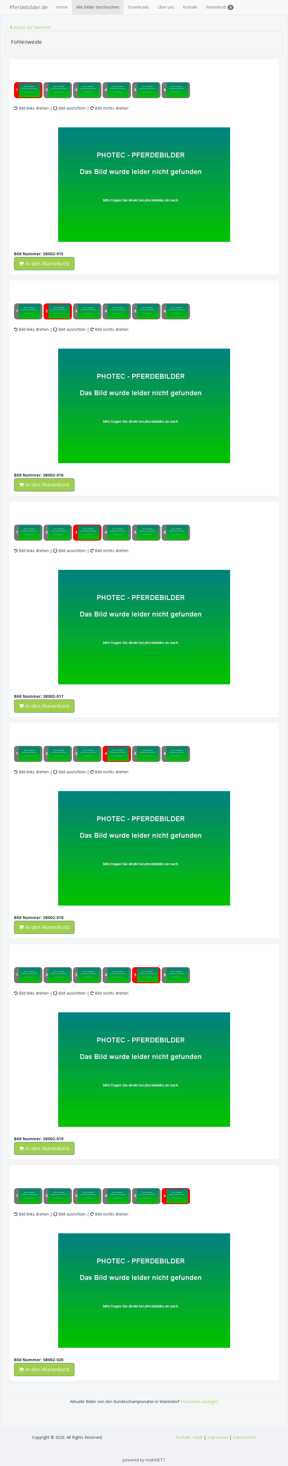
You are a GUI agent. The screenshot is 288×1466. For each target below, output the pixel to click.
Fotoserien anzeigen (199, 1401)
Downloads (138, 7)
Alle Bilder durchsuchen (97, 7)
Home (62, 7)
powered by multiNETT (144, 1460)
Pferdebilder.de (28, 7)
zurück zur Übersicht (30, 27)
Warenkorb (220, 7)
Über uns (166, 7)
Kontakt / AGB (189, 1437)
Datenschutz (244, 1437)
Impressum (217, 1437)
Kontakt (190, 7)
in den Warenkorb (44, 263)
